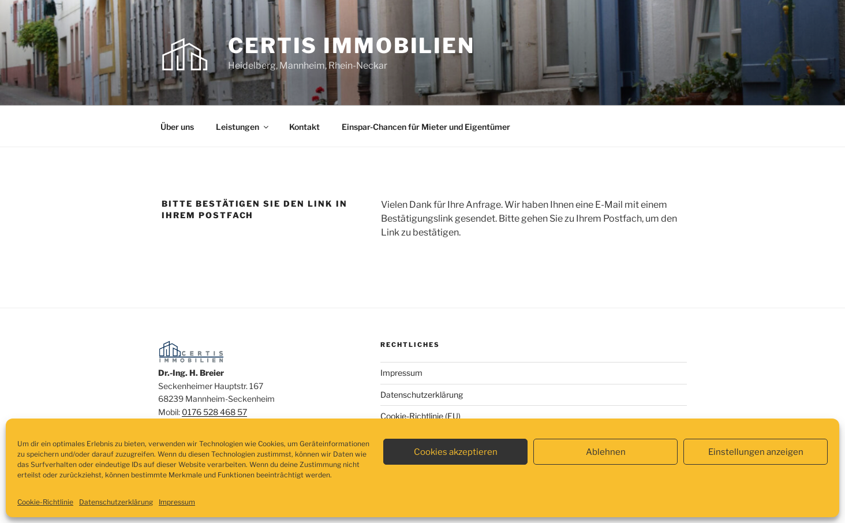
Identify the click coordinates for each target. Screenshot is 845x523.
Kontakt (304, 127)
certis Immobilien (351, 45)
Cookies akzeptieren (456, 452)
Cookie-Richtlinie (45, 502)
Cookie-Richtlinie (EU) (420, 416)
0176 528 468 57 (214, 412)
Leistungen (243, 127)
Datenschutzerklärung (116, 502)
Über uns (177, 127)
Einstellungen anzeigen (755, 452)
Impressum (177, 502)
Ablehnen (606, 452)
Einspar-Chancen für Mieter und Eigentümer (426, 127)
